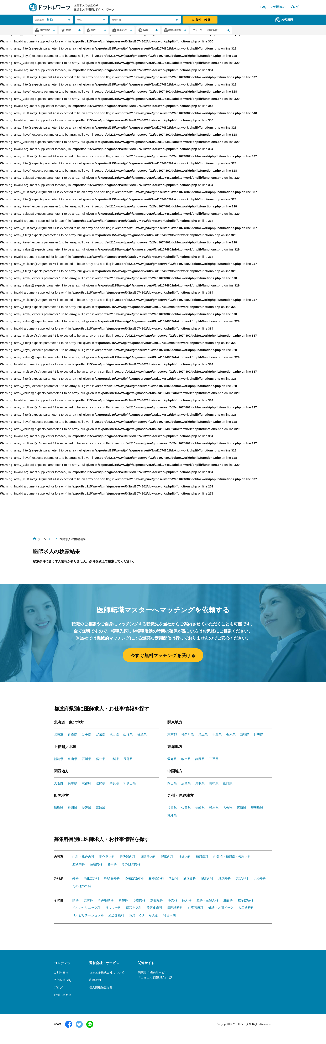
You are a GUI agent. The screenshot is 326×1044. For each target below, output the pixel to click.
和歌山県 (129, 783)
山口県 (227, 783)
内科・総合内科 (83, 856)
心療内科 (139, 900)
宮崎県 (241, 807)
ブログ (294, 7)
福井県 (100, 759)
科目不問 (169, 915)
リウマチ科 (113, 907)
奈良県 (114, 783)
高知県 (100, 807)
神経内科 (184, 856)
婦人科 (186, 900)
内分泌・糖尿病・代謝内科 (232, 856)
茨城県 (244, 734)
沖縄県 (172, 815)
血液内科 (78, 864)
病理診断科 (175, 907)
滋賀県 (100, 783)
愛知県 (172, 759)
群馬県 (258, 734)
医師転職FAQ (62, 980)
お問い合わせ (62, 995)
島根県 (214, 783)
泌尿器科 (189, 878)
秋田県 (114, 734)
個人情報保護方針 (100, 987)
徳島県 (58, 807)
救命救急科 (245, 900)
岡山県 (172, 783)
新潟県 (58, 759)
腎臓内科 (167, 856)
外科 (75, 878)
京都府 (86, 783)
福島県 (142, 734)
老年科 (112, 864)
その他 (153, 915)
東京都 (172, 734)
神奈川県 (187, 734)
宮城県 (100, 734)
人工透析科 (246, 907)
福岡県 (172, 807)
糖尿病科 (202, 856)
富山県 (72, 759)
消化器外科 (91, 878)
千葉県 (217, 734)
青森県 (72, 734)
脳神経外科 (156, 878)
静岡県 (200, 759)
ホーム (41, 539)
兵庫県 (72, 783)
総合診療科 (116, 915)
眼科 (75, 900)
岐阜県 (186, 759)
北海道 (58, 734)
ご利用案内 (278, 7)
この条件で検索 (199, 19)
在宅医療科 (195, 907)
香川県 (72, 807)
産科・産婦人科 (207, 900)
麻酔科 (228, 900)
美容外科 (242, 878)
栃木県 (231, 734)
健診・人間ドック (220, 907)
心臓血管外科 (134, 878)
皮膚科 (88, 900)
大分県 (227, 807)
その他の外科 (81, 886)
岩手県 (86, 734)
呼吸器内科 (127, 856)
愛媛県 (86, 807)
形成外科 (224, 878)
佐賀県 (186, 807)
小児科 (172, 900)
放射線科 (156, 900)
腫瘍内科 (96, 864)
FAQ (264, 7)
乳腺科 (173, 878)
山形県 (128, 734)
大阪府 (58, 783)
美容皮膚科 (154, 907)
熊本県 (214, 807)
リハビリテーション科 (88, 915)
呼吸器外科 (112, 878)
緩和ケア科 (134, 907)
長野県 (128, 759)
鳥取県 (200, 783)
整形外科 (207, 878)
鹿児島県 (257, 807)
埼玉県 (203, 734)
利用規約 (95, 980)
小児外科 (259, 878)
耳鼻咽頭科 (106, 900)
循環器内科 (148, 856)
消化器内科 (107, 856)
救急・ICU (136, 915)
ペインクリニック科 (86, 907)
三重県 (214, 759)
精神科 (123, 900)
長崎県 (200, 807)
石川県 (86, 759)
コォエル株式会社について (106, 972)
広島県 (186, 783)
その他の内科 (131, 864)
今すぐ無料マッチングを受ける (163, 655)
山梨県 (114, 759)
